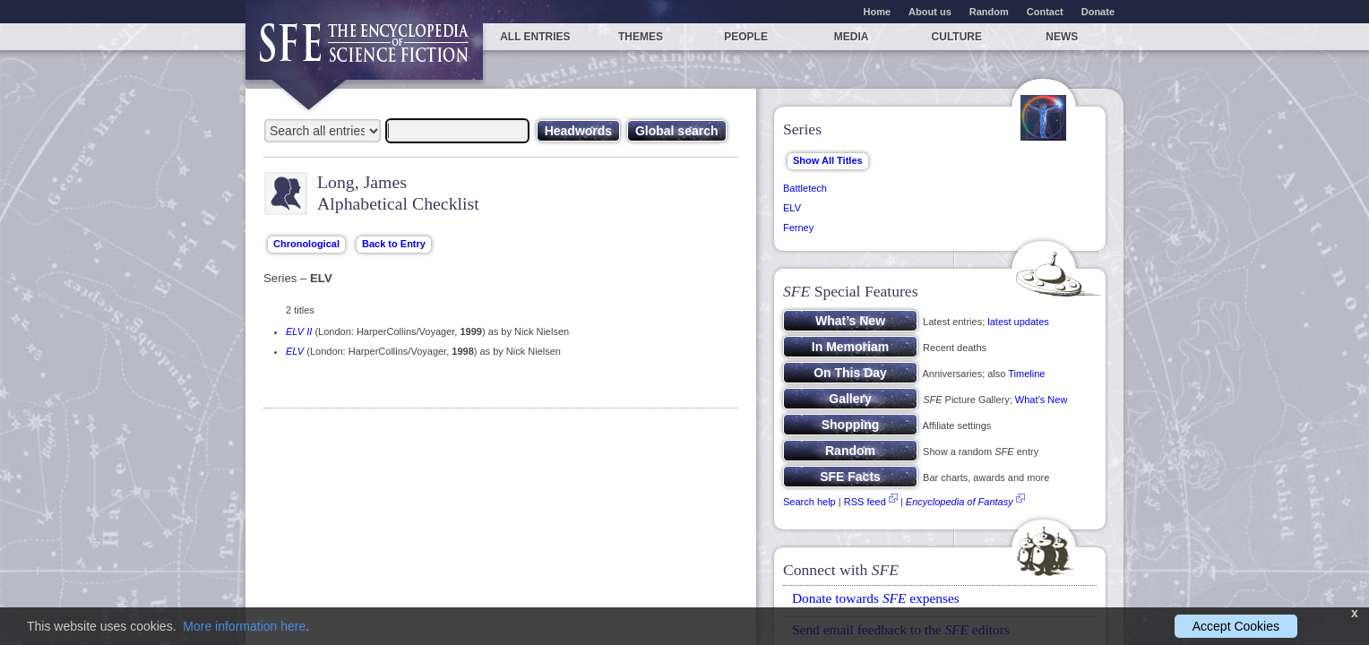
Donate (1098, 11)
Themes (640, 36)
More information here (244, 626)
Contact (1045, 11)
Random (989, 11)
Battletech (805, 188)
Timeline (1026, 373)
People (746, 36)
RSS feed (865, 501)
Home (877, 11)
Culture (957, 36)
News (1062, 36)
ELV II (299, 331)
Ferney (798, 227)
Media (851, 36)
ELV (295, 351)
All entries (535, 36)
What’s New (1041, 399)
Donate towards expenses (876, 598)
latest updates (1018, 321)
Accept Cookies (1235, 626)
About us (929, 11)
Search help (809, 501)
